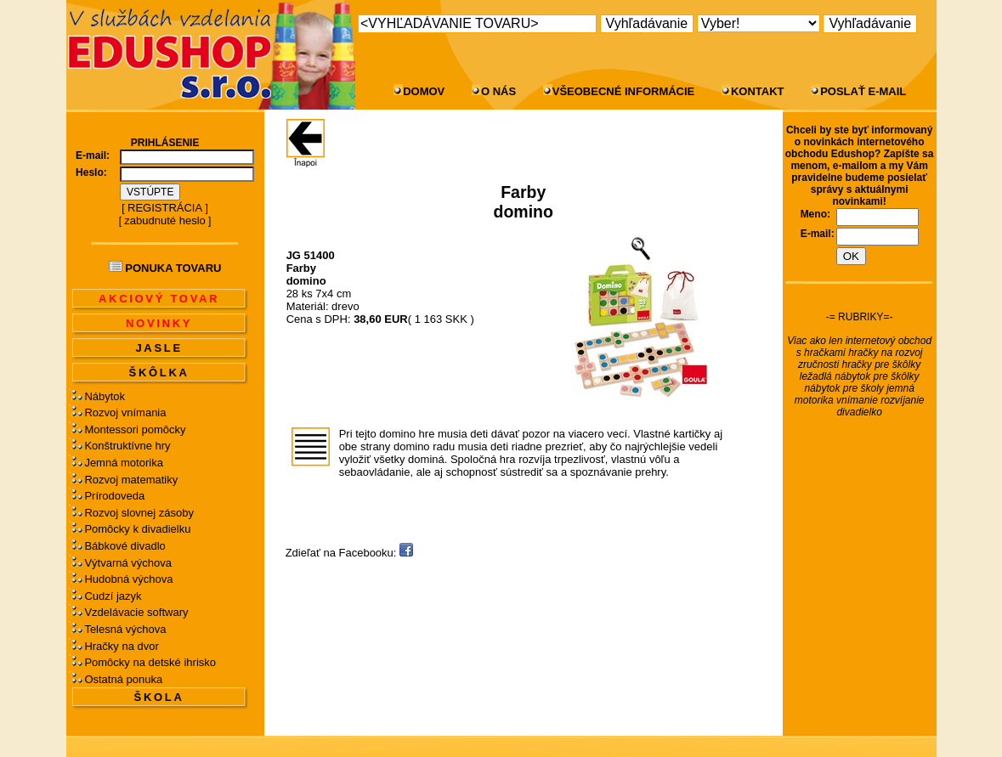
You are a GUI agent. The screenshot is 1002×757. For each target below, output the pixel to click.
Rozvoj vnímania (125, 412)
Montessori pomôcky (134, 429)
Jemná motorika (123, 462)
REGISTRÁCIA (164, 207)
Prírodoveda (114, 495)
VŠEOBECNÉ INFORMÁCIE (623, 91)
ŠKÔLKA (159, 372)
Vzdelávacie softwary (136, 612)
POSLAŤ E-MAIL (863, 91)
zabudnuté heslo (164, 220)
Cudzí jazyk (112, 596)
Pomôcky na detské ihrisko (150, 662)
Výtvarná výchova (128, 562)
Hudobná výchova (128, 579)
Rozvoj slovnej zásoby (139, 512)
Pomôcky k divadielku (137, 529)
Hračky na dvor (121, 646)
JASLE (158, 348)
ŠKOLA (159, 697)
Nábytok (104, 396)
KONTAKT (757, 91)
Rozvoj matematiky (131, 479)
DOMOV (423, 91)
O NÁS (498, 91)
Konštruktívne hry (127, 445)
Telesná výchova (125, 629)
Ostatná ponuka (123, 679)
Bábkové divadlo (124, 546)
